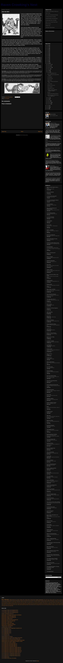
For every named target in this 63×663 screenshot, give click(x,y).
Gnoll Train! (49, 394)
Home (22, 131)
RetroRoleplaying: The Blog (52, 434)
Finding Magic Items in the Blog (51, 20)
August (49, 68)
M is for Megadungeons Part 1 (6, 629)
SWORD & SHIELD (50, 398)
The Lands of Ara (50, 476)
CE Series (17, 599)
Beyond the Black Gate (51, 448)
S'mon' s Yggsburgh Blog (51, 538)
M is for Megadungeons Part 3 (6, 631)
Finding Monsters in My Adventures (52, 18)
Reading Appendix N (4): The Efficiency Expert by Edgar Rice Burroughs (13, 640)
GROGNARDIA (49, 220)
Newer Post (4, 131)
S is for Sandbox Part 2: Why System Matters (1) (9, 643)
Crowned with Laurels (51, 506)
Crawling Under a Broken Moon (25, 599)
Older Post (40, 131)
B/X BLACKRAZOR (50, 192)
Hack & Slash (49, 304)
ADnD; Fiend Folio (12, 600)
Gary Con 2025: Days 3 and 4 (51, 261)
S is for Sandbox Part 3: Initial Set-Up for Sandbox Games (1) (11, 647)
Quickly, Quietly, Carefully (51, 468)
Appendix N (18, 600)
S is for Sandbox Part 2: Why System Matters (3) (9, 646)
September (50, 67)
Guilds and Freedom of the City (52, 213)
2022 (48, 51)
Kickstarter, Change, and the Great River (53, 555)
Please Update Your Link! (51, 426)
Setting (32, 604)
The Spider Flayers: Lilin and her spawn (53, 563)
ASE (16, 600)
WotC (36, 600)
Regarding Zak (49, 412)
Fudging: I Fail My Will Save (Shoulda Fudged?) (52, 90)
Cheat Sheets (52, 165)
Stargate (38, 604)
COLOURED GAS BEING (51, 345)
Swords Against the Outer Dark (52, 384)
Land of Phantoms (50, 510)
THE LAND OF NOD (50, 452)
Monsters (7, 98)
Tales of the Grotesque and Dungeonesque (52, 208)
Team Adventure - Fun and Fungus (52, 530)
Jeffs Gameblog (49, 312)
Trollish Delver (49, 357)
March (49, 100)
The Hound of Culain (50, 562)
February (49, 102)
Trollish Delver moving (50, 358)
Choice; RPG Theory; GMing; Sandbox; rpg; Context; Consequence (53, 599)
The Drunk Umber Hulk (51, 439)
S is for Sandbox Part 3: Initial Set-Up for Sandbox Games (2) (11, 648)
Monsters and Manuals (51, 234)
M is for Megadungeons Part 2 (6, 630)
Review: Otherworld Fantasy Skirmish (53, 498)
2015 (48, 61)
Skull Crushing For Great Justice (53, 550)
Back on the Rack (49, 511)
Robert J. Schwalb (50, 229)
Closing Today (49, 568)
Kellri (48, 406)
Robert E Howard (29, 604)
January (49, 103)
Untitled (48, 354)
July (48, 70)
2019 (48, 55)
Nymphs (48, 92)
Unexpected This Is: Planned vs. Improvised (53, 177)
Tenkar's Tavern (49, 269)
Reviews (25, 604)
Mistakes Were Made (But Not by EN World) (53, 172)
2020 (48, 54)
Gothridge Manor (50, 204)
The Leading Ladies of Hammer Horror (53, 209)
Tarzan (40, 604)
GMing (11, 599)
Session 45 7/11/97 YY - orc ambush (53, 539)
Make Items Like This (50, 239)
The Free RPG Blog (50, 480)
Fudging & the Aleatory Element (52, 93)
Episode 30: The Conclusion (51, 521)
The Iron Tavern (49, 520)
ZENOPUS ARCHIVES (51, 260)
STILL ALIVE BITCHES (50, 367)
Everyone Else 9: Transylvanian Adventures (8, 624)
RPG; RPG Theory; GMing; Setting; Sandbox (18, 604)
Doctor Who (30, 600)
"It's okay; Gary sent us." (51, 299)
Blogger (37, 660)
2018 (48, 57)
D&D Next (26, 600)
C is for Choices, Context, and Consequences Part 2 (10, 611)
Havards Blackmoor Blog (51, 324)
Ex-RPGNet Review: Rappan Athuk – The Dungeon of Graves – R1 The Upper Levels (53, 248)
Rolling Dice (49, 337)
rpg (3, 605)
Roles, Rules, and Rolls (51, 289)
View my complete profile (53, 115)
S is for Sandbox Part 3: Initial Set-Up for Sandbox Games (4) (11, 652)
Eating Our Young (53, 123)
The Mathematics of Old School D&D (53, 542)
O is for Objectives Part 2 (6, 635)
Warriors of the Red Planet (51, 533)
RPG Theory (34, 600)
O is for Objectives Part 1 (6, 634)
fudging (8, 600)
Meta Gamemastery (50, 546)
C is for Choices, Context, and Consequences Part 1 (10, 610)
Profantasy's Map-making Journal (53, 242)
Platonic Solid (49, 284)
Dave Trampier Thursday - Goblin (52, 559)
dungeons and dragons (41, 600)
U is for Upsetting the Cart (51, 73)
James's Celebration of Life (51, 403)
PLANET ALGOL (50, 411)
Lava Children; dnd (58, 602)
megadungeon (41, 599)
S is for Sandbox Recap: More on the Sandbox (9, 658)
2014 (48, 63)
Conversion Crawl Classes (50, 27)
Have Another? (50, 86)
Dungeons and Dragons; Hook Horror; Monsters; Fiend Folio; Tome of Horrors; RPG (15, 602)
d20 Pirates (49, 264)
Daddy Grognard (50, 529)
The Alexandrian (50, 246)
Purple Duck (14, 599)
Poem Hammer (49, 353)
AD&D (51, 600)
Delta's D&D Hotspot (50, 361)
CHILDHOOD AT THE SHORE (52, 507)
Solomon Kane (35, 604)
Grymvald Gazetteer (50, 389)
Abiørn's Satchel (49, 381)
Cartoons (22, 600)
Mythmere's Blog (50, 420)
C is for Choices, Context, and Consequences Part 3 (10, 612)
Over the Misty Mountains (51, 464)
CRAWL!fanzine (49, 280)
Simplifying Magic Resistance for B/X (53, 257)
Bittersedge (49, 472)
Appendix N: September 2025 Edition (53, 341)
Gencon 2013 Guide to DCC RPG (52, 547)
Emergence (48, 253)
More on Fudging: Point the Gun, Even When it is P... (53, 96)
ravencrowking (53, 114)
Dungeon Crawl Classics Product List (52, 11)
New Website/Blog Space (51, 329)
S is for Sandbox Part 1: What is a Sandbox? (9, 642)
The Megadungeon (50, 571)
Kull (55, 602)
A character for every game (52, 196)
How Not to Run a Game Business (53, 554)
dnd (47, 604)
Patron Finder (48, 13)
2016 (48, 60)
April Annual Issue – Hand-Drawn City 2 (53, 243)
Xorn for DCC (49, 83)
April (48, 99)
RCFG (13, 603)
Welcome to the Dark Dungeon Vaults (53, 494)
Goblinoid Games (50, 443)
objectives (45, 600)
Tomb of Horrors (43, 604)
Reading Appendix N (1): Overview (7, 636)
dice (45, 604)
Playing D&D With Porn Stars (52, 238)
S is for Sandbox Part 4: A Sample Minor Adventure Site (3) (11, 655)
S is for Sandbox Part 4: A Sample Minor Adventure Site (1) (11, 653)
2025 (48, 46)
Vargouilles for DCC (50, 88)
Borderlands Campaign (50, 217)
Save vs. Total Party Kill (51, 252)
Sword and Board (50, 460)
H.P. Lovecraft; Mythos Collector (51, 602)
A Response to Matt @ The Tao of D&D (52, 129)
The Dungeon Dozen (50, 429)
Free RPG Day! (50, 78)
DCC (5, 98)
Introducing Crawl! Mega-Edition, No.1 (53, 281)
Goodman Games (4, 600)
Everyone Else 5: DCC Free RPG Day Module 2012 (10, 619)
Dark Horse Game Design (51, 375)
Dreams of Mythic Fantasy (51, 402)
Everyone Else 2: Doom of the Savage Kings (9, 616)
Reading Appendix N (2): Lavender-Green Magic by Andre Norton (12, 637)
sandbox (48, 600)
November (49, 64)
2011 (48, 108)
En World (31, 599)
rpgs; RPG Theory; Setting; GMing (8, 605)
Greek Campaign (36, 599)
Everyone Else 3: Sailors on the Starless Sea (9, 617)
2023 (48, 49)
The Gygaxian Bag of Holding (52, 558)
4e (9, 600)
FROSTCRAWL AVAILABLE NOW (52, 399)
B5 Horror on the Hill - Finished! (52, 333)
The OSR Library (50, 366)
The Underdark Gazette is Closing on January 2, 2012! (53, 567)
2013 (48, 105)
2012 (48, 107)
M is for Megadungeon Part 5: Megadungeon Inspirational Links (12, 628)
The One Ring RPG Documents (52, 440)
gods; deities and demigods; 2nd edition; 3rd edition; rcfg (55, 604)
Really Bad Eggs (50, 370)
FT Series (27, 602)
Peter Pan (11, 603)
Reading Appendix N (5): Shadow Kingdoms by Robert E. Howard (12, 641)
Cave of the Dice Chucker (51, 294)
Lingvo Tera (49, 221)
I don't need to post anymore (51, 551)
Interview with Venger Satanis (55, 153)
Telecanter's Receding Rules (52, 380)
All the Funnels (48, 23)
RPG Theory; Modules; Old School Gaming (29, 603)
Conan (24, 600)
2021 (48, 52)
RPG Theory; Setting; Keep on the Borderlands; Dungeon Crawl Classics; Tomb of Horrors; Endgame (48, 603)
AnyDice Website (49, 543)
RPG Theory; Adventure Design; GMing (19, 603)
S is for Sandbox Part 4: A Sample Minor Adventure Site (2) (11, 654)
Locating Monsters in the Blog (51, 16)
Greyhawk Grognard (50, 425)
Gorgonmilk (49, 456)
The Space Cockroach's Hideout (52, 200)
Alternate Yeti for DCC (51, 85)
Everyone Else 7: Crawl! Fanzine (7, 622)
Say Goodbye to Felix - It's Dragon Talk (53, 235)
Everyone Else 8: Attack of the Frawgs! (8, 623)
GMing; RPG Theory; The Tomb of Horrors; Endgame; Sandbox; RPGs (38, 602)
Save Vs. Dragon (50, 256)
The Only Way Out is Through (55, 135)
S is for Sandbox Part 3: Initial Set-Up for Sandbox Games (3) (11, 649)
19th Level (48, 415)
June (49, 71)
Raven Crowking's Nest (19, 5)
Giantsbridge (49, 524)
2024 (48, 48)
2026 (48, 45)
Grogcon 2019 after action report (52, 395)
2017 (48, 58)
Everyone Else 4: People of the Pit (7, 618)
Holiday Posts (48, 25)
